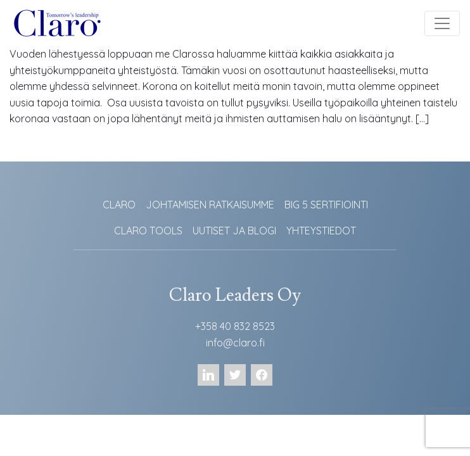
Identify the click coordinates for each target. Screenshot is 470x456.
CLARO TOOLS (148, 230)
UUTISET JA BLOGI (234, 230)
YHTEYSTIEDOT (321, 230)
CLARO (119, 204)
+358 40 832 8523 (235, 326)
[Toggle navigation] (442, 23)
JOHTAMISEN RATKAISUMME (210, 204)
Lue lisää (38, 148)
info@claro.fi (235, 342)
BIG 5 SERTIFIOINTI (326, 204)
